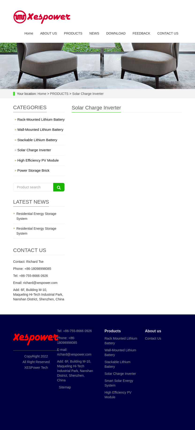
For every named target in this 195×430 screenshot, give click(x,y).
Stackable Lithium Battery (37, 140)
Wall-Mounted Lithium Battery (40, 130)
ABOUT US (48, 33)
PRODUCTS (73, 33)
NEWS (94, 33)
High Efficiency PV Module (38, 160)
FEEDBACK (141, 33)
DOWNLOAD (115, 33)
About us (153, 331)
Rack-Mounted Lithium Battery (41, 119)
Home (28, 33)
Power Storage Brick (33, 170)
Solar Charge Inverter (87, 94)
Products (113, 331)
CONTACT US (167, 33)
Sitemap (65, 387)
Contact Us (153, 338)
